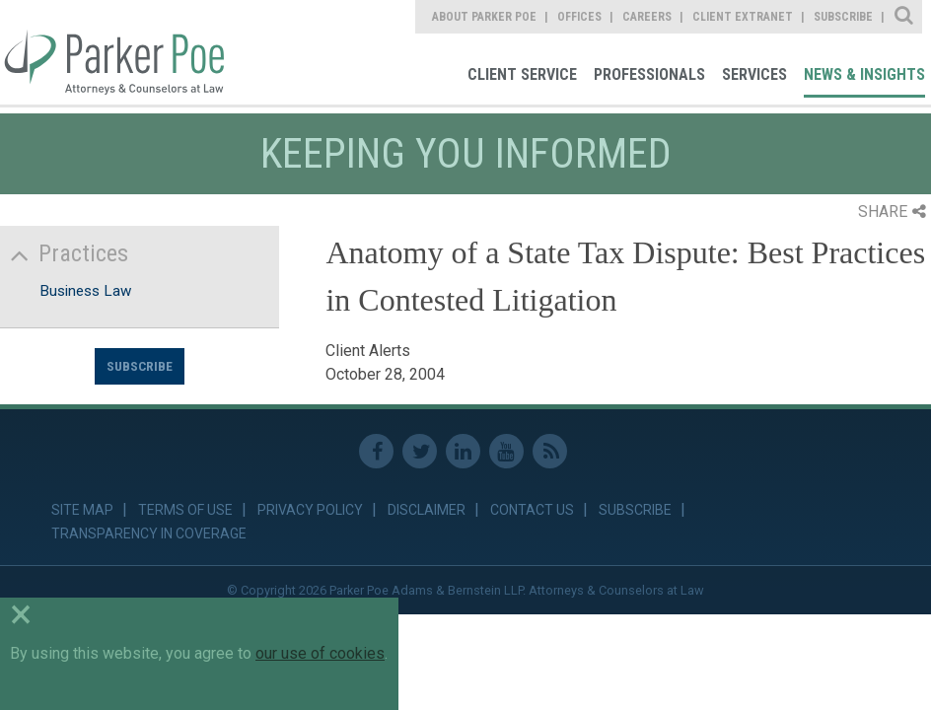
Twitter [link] (419, 451)
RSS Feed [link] (550, 451)
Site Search (905, 17)
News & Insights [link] (864, 74)
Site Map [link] (82, 510)
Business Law (85, 291)
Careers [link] (647, 17)
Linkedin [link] (463, 451)
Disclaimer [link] (427, 510)
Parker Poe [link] (112, 52)
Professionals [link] (649, 74)
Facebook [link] (376, 451)
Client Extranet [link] (742, 17)
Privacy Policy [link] (310, 510)
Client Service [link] (522, 74)
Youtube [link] (506, 451)
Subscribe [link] (843, 17)
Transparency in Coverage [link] (149, 533)
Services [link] (754, 74)
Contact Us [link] (532, 510)
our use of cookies (320, 653)
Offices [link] (579, 17)
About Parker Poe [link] (484, 17)
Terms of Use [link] (185, 510)
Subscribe (140, 366)
